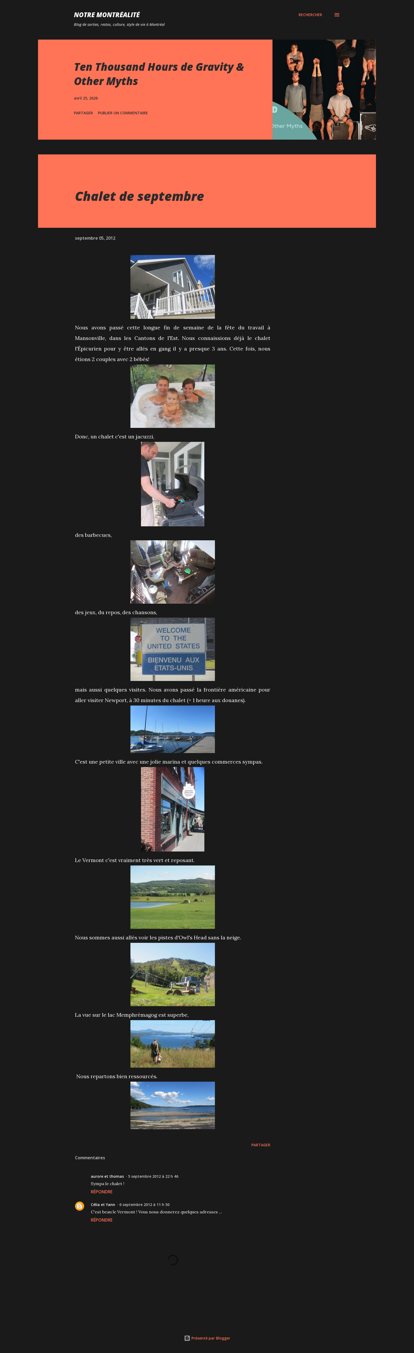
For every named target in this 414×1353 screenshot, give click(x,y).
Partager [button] (83, 112)
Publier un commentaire (123, 112)
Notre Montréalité (107, 14)
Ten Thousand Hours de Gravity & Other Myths (159, 73)
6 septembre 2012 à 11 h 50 (144, 1204)
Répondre (101, 1192)
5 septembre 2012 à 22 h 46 (153, 1176)
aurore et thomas (107, 1176)
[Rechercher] (310, 15)
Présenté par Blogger (207, 1338)
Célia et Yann (103, 1204)
